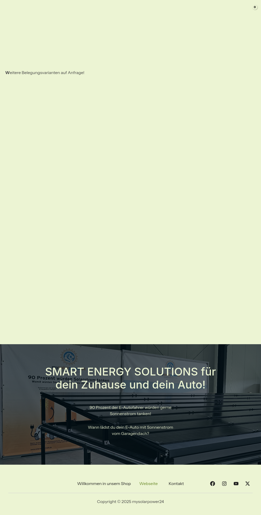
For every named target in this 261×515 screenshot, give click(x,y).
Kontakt (191, 10)
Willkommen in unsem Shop (117, 10)
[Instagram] (220, 11)
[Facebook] (210, 11)
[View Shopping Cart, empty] (251, 10)
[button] (150, 483)
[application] (173, 10)
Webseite (163, 10)
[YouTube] (229, 11)
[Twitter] (238, 11)
